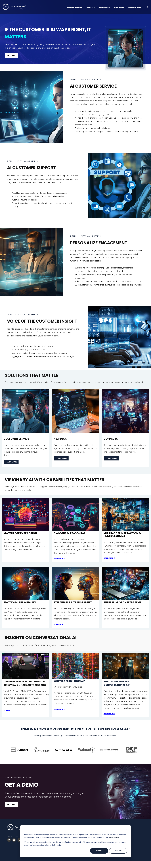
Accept (99, 851)
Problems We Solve (74, 7)
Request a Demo (134, 7)
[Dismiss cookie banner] (126, 830)
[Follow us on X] (19, 840)
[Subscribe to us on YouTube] (14, 840)
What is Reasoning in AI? (69, 681)
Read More (109, 713)
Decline (118, 851)
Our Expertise (104, 7)
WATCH (7, 710)
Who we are (119, 7)
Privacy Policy (114, 838)
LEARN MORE (11, 462)
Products (90, 7)
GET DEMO (11, 55)
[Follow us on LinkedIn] (9, 840)
